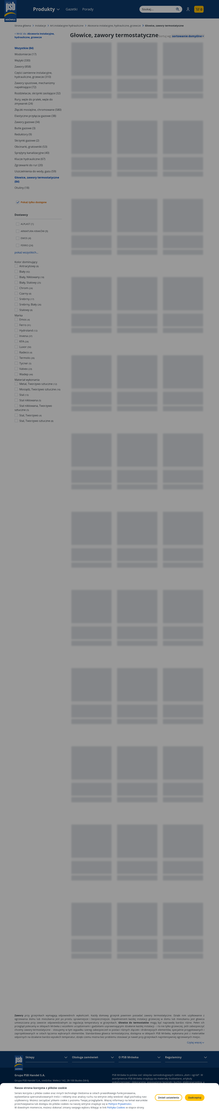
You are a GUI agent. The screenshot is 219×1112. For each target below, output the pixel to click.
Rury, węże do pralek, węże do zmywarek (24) (34, 101)
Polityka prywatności (156, 1092)
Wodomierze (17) (25, 54)
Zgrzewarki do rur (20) (29, 165)
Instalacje (40, 25)
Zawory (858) (23, 66)
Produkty (46, 9)
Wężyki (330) (22, 60)
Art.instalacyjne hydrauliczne (66, 25)
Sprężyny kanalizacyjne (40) (32, 153)
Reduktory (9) (23, 134)
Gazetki (72, 9)
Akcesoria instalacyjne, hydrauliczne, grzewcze (114, 25)
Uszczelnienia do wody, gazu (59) (35, 171)
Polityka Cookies (154, 1097)
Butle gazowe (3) (25, 128)
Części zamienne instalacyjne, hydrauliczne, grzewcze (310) (33, 75)
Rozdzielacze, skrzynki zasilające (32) (38, 93)
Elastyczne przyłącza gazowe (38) (35, 116)
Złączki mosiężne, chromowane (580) (38, 110)
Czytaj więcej (195, 1042)
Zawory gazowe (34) (27, 122)
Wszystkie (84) (24, 48)
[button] (188, 9)
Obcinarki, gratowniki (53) (31, 147)
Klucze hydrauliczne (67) (30, 159)
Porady (87, 9)
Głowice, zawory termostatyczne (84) (37, 179)
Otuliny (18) (22, 188)
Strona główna (23, 25)
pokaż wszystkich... (26, 252)
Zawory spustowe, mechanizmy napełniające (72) (35, 85)
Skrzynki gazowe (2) (27, 140)
